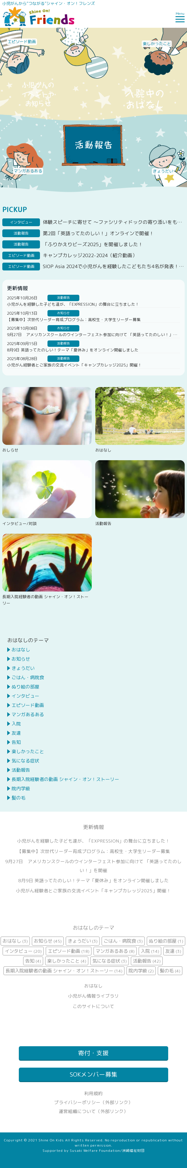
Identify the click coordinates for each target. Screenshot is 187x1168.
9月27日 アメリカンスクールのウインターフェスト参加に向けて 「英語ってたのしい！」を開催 (96, 334)
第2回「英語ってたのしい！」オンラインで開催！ (98, 233)
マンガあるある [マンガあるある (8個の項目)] (115, 951)
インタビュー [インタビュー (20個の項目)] (23, 951)
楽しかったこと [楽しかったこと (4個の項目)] (66, 961)
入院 (16, 724)
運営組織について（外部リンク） (93, 1111)
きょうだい (23, 668)
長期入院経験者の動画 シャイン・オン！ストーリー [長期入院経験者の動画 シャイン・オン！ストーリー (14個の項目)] (64, 971)
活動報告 (21, 770)
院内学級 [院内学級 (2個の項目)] (141, 971)
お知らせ (21, 659)
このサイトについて (93, 1006)
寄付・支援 (93, 1053)
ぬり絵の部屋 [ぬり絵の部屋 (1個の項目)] (166, 941)
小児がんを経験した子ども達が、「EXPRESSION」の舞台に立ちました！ (73, 304)
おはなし (21, 649)
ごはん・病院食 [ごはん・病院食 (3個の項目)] (123, 941)
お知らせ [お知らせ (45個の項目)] (48, 941)
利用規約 (93, 1093)
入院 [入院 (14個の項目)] (150, 951)
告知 (16, 742)
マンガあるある (28, 714)
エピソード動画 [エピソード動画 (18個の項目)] (68, 951)
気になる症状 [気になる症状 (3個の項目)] (109, 961)
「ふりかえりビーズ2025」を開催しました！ (93, 244)
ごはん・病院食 (28, 677)
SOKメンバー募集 (93, 1074)
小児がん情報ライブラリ (93, 996)
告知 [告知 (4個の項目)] (33, 961)
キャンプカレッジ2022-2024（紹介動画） (90, 255)
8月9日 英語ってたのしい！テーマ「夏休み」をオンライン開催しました (72, 350)
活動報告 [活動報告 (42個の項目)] (147, 961)
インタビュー (25, 696)
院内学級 (21, 788)
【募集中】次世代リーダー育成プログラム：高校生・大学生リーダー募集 (74, 319)
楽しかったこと (28, 751)
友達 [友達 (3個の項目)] (173, 951)
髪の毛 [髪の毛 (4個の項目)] (170, 971)
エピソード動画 (28, 705)
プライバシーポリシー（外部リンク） (93, 1102)
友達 (16, 733)
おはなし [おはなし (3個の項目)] (15, 941)
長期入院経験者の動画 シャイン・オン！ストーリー (65, 779)
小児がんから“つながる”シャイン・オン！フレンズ (48, 3)
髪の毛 (18, 798)
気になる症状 (25, 761)
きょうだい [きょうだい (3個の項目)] (83, 941)
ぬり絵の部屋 (25, 687)
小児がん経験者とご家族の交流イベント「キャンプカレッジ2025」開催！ (74, 365)
